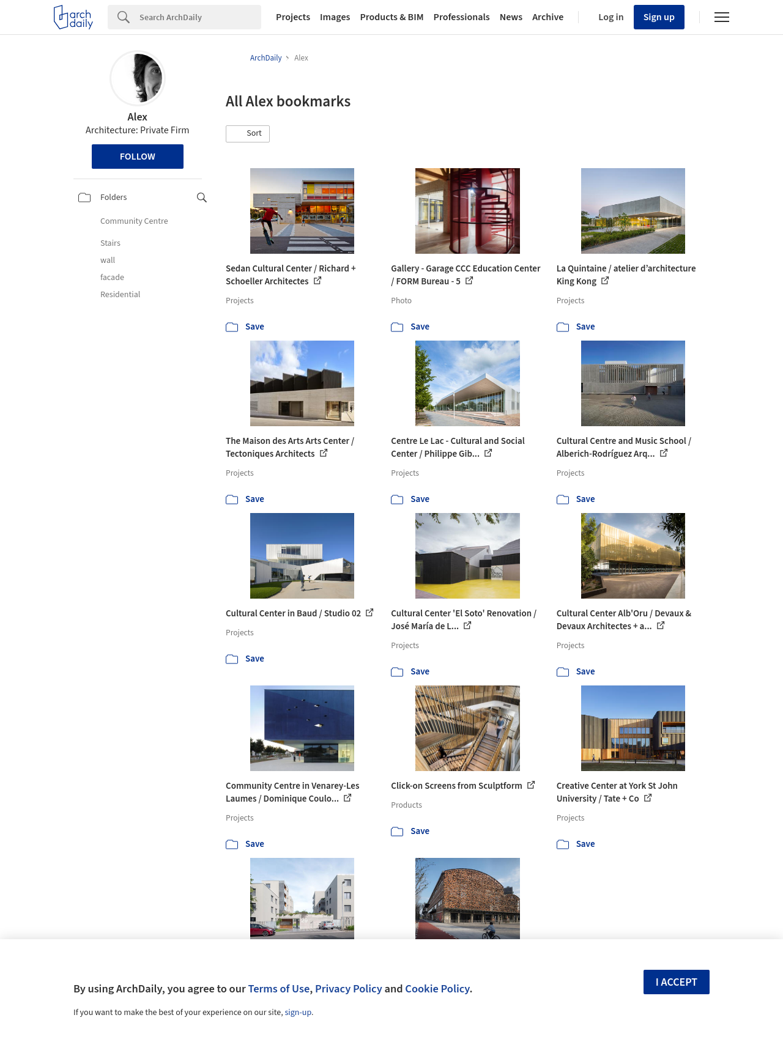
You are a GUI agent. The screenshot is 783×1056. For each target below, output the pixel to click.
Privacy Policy (348, 989)
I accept (676, 982)
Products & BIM (391, 17)
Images (335, 17)
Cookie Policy (437, 989)
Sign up (659, 17)
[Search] (200, 17)
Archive (547, 17)
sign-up (297, 1012)
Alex (138, 117)
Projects (293, 17)
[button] (248, 133)
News (511, 17)
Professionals (462, 17)
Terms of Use (279, 989)
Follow (137, 156)
